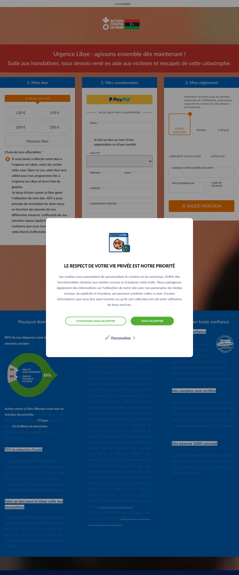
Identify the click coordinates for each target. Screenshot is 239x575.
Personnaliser (121, 337)
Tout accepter (152, 320)
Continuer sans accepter (95, 321)
